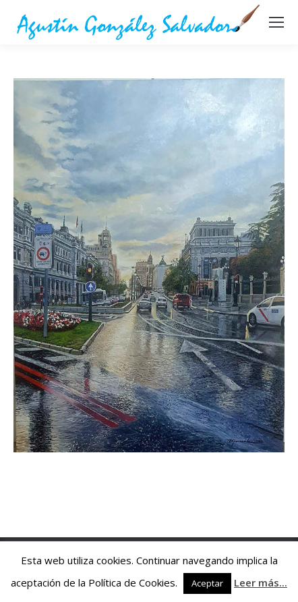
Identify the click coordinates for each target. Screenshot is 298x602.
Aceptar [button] (207, 583)
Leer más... (260, 582)
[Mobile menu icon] (276, 22)
